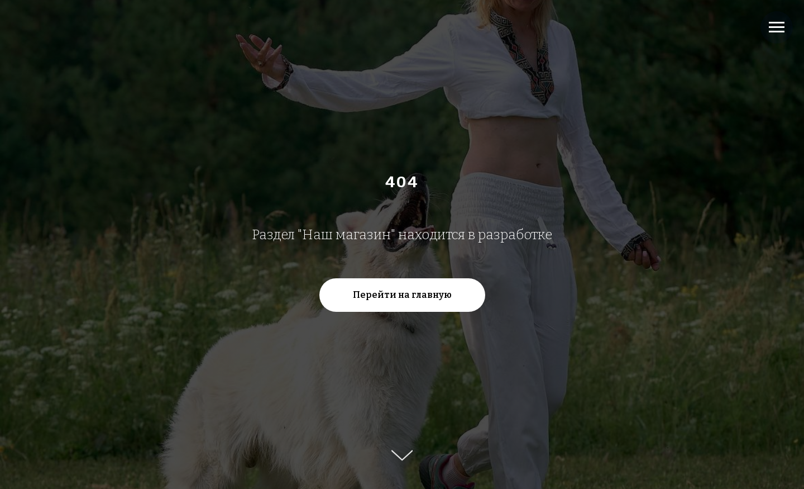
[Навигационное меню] (776, 27)
